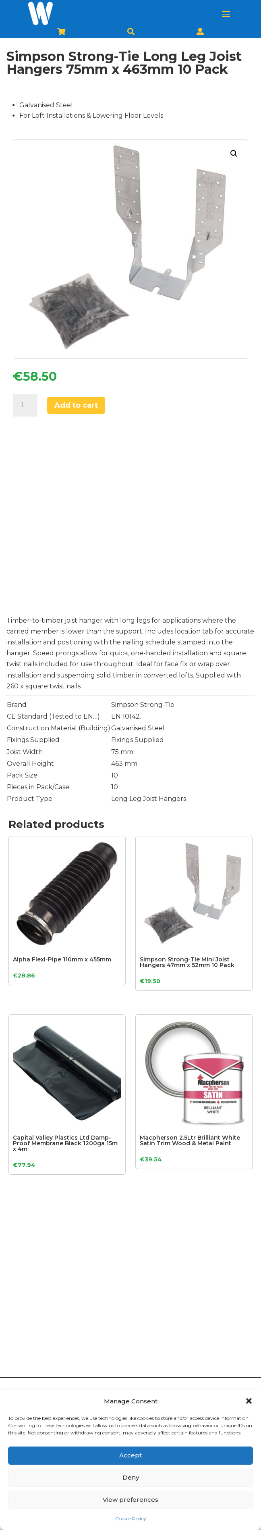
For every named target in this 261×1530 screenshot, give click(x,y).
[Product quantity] (25, 405)
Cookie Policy (130, 1518)
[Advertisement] (130, 519)
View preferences (130, 1499)
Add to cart (76, 405)
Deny (130, 1477)
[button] (249, 1401)
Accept (130, 1455)
